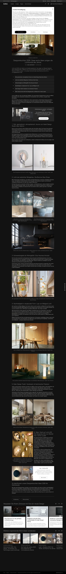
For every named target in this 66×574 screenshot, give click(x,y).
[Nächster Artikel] (62, 503)
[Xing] (60, 572)
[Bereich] (14, 1)
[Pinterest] (62, 572)
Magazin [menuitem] (21, 3)
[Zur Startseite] (5, 3)
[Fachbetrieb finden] (48, 4)
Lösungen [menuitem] (17, 3)
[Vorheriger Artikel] (56, 503)
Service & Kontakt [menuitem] (28, 3)
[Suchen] (45, 4)
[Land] (60, 1)
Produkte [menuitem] (12, 3)
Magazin (7, 572)
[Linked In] (59, 572)
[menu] (65, 287)
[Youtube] (57, 572)
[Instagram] (56, 572)
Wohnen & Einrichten (13, 572)
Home (4, 572)
